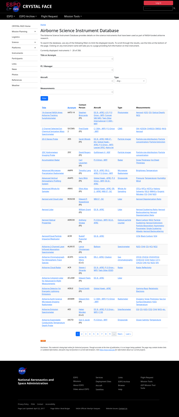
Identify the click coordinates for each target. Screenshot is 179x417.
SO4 (155, 236)
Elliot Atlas (83, 188)
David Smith (84, 288)
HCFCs (150, 188)
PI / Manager (47, 66)
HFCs (143, 188)
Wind (138, 181)
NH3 (164, 128)
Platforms (23, 48)
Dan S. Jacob (84, 320)
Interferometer (124, 309)
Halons (156, 188)
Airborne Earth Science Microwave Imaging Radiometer (52, 302)
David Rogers (85, 152)
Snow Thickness (143, 160)
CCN (138, 236)
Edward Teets (85, 278)
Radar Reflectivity (143, 267)
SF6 (157, 262)
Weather (16, 85)
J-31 (106, 112)
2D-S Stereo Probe (50, 139)
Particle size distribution (146, 139)
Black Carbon (142, 220)
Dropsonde (123, 178)
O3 (150, 112)
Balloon (97, 246)
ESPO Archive (27, 17)
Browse (121, 385)
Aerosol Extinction (154, 222)
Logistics (16, 37)
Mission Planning (23, 32)
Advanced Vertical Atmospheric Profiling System (51, 181)
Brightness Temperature (146, 170)
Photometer (123, 112)
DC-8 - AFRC (99, 112)
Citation (108, 257)
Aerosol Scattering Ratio (146, 209)
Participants (17, 58)
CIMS (120, 128)
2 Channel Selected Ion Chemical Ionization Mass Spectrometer (53, 131)
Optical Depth (158, 112)
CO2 (150, 309)
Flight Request (49, 16)
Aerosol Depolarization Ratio (148, 199)
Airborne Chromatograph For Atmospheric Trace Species (53, 260)
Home (43, 24)
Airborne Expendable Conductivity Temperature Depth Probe (53, 323)
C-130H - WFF (100, 128)
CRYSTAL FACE (37, 6)
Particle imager (124, 139)
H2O (146, 112)
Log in (158, 3)
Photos (15, 74)
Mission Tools (72, 17)
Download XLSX (43, 341)
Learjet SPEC (99, 147)
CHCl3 (138, 262)
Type (116, 77)
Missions (77, 381)
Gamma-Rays (142, 288)
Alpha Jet (110, 147)
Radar (120, 160)
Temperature (150, 178)
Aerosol (139, 112)
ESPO (10, 17)
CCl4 (147, 260)
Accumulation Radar (51, 160)
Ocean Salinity (142, 320)
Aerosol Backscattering (153, 231)
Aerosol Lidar (48, 209)
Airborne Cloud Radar (51, 267)
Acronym (72, 107)
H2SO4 (143, 128)
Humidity (161, 178)
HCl (150, 246)
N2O (154, 194)
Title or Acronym (48, 55)
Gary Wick (83, 178)
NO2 (138, 115)
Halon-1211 (155, 260)
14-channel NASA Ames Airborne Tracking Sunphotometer (52, 115)
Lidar (120, 199)
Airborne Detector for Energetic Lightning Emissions (51, 291)
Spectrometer (124, 246)
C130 (100, 312)
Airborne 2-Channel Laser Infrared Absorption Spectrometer (53, 249)
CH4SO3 (150, 128)
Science (23, 43)
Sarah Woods (84, 139)
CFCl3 (138, 257)
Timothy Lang (85, 170)
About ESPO (78, 385)
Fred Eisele (83, 128)
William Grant (85, 209)
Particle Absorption (144, 225)
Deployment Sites (103, 381)
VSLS (147, 191)
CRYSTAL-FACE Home (21, 26)
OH (137, 128)
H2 (148, 262)
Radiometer (123, 299)
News (14, 69)
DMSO (158, 128)
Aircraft (44, 77)
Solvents (140, 191)
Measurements (48, 88)
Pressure (140, 178)
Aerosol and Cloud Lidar (52, 199)
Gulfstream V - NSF (102, 152)
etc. (164, 309)
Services (99, 377)
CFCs (138, 188)
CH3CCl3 (140, 260)
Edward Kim (84, 299)
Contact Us (123, 408)
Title (44, 107)
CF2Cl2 (145, 257)
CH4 (149, 194)
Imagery (140, 299)
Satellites (100, 389)
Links (14, 64)
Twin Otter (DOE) (105, 270)
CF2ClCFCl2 (154, 257)
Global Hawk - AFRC (102, 178)
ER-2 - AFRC (99, 257)
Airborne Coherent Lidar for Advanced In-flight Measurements (52, 281)
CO (145, 194)
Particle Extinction (157, 142)
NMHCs (153, 191)
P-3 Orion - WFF (106, 144)
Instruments (17, 53)
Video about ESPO (81, 389)
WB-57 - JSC (107, 191)
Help (120, 389)
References (17, 80)
